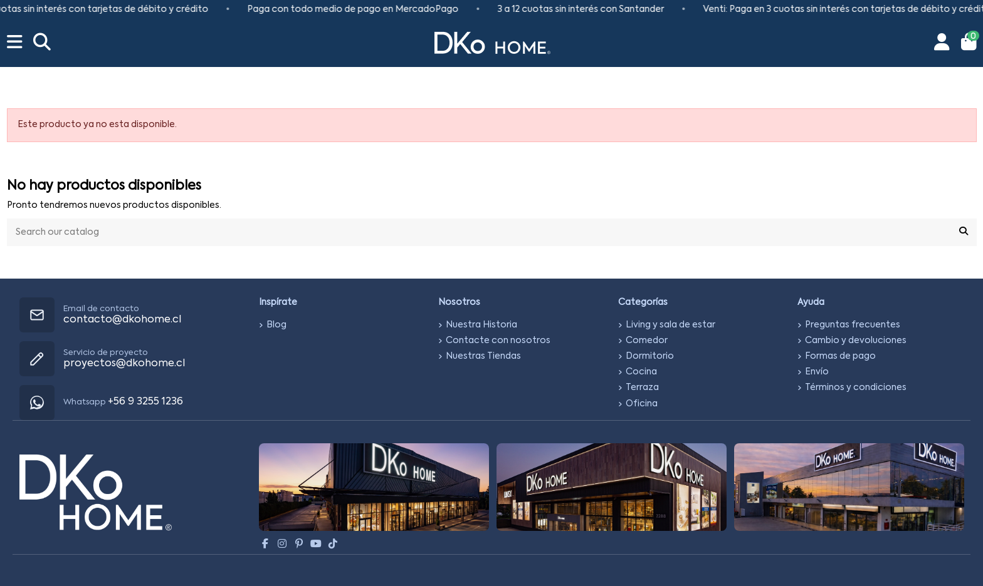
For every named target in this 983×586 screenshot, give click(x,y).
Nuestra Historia (481, 325)
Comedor (647, 340)
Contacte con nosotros (498, 340)
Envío (817, 372)
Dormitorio (650, 356)
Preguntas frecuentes (852, 325)
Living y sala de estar (670, 325)
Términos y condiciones (856, 387)
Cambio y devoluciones (856, 340)
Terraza (642, 387)
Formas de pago (840, 356)
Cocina (641, 372)
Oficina (642, 403)
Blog (276, 325)
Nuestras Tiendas (483, 356)
